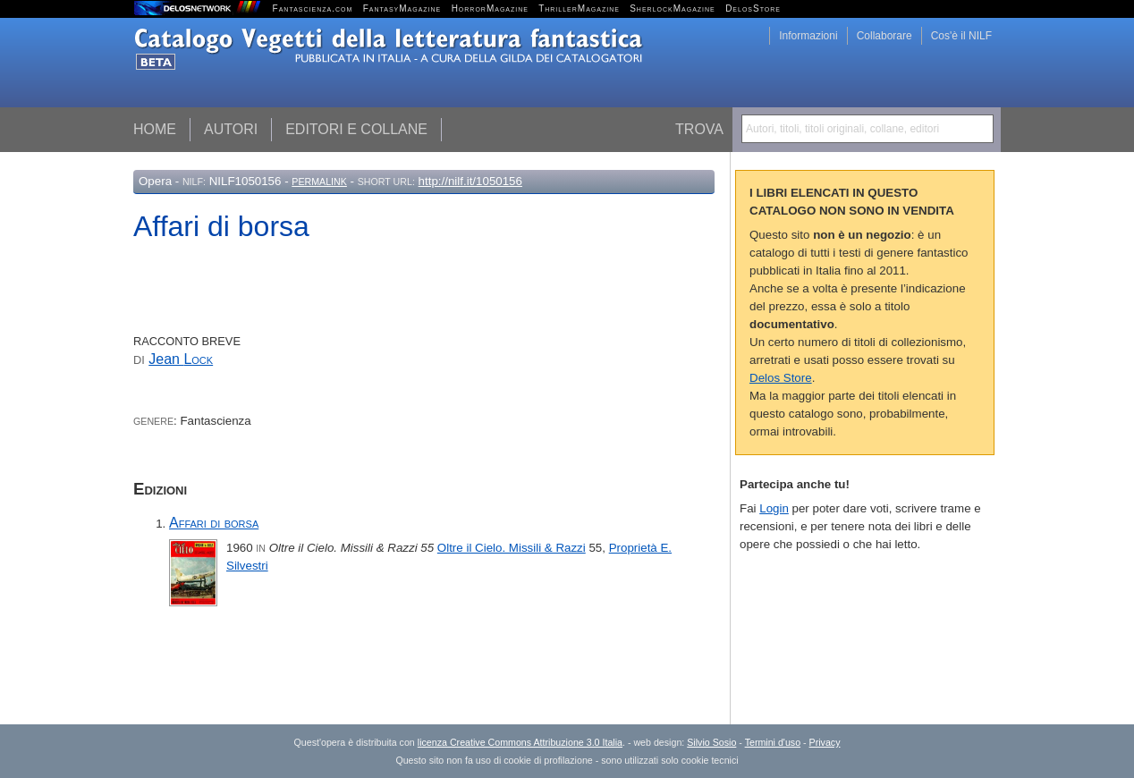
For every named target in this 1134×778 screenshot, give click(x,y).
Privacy (825, 742)
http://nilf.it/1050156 (470, 181)
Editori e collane (356, 129)
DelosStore (753, 8)
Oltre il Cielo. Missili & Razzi (511, 547)
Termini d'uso (772, 742)
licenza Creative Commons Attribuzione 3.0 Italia (520, 742)
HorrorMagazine (490, 8)
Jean (180, 359)
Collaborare (884, 36)
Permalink (319, 181)
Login (774, 508)
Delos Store (780, 378)
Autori (231, 129)
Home (154, 129)
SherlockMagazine (672, 8)
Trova (699, 129)
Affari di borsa (213, 522)
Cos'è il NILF (961, 36)
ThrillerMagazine (579, 8)
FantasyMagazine (402, 8)
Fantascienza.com (313, 8)
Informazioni (808, 36)
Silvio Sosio (711, 742)
